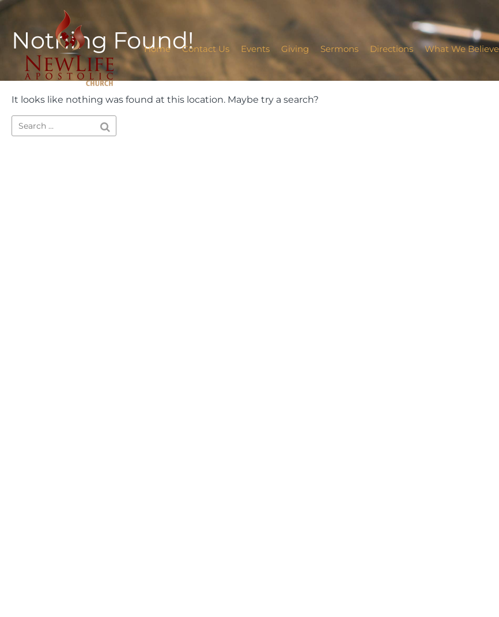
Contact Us (205, 48)
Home (157, 48)
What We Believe (462, 48)
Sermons (339, 48)
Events (255, 48)
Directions (391, 48)
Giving (295, 48)
